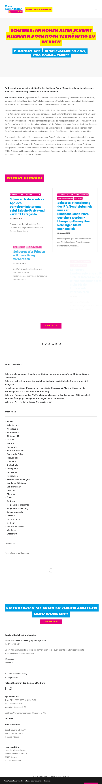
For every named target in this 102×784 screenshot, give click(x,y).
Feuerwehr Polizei (15, 454)
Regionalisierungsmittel (18, 505)
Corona (10, 439)
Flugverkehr (12, 458)
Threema (9, 663)
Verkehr (63, 54)
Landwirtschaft (14, 487)
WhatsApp (9, 659)
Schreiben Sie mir (51, 622)
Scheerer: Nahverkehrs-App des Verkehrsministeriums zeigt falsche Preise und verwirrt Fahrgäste (34, 206)
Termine (11, 516)
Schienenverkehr (77, 198)
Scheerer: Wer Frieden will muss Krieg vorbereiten (28, 402)
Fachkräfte (12, 447)
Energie (10, 443)
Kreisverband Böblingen (18, 479)
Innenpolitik (12, 468)
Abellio (10, 421)
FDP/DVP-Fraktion (62, 51)
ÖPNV (81, 51)
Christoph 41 (13, 436)
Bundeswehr (13, 432)
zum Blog (51, 326)
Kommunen (12, 476)
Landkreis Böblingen (16, 483)
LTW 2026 (11, 490)
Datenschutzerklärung (17, 673)
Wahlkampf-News (15, 526)
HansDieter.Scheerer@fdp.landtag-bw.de (28, 640)
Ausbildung (12, 429)
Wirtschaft (12, 534)
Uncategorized (44, 54)
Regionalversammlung (17, 508)
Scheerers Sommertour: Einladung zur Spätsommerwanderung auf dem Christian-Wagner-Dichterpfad (47, 376)
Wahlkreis (11, 530)
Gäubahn (90, 198)
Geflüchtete (12, 465)
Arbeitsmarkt (13, 425)
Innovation (12, 472)
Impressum (13, 677)
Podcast (11, 501)
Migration (11, 494)
